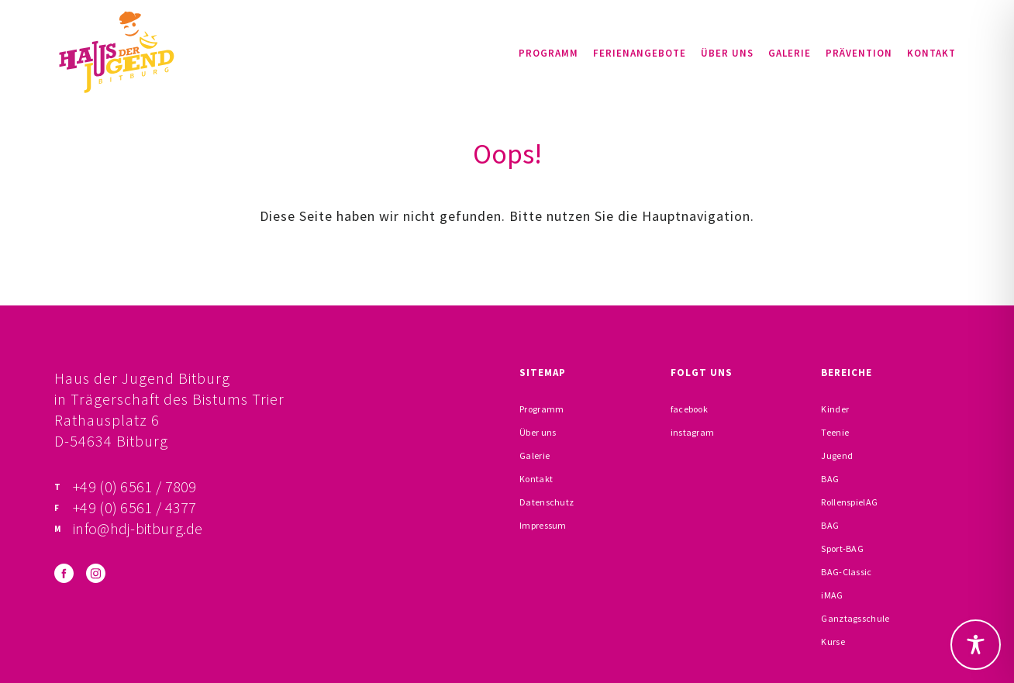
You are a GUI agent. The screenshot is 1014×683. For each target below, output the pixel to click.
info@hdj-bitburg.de (138, 528)
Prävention (859, 53)
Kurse (833, 641)
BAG (830, 479)
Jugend (837, 455)
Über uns (727, 53)
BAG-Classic (846, 572)
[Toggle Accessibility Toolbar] (975, 644)
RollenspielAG (849, 502)
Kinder (835, 409)
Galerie (789, 53)
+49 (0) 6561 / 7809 (135, 486)
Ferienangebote (639, 53)
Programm (548, 53)
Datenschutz (546, 502)
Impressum (543, 525)
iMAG (832, 595)
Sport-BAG (842, 548)
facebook (689, 409)
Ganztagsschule (855, 618)
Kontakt (931, 53)
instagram (693, 432)
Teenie (835, 432)
